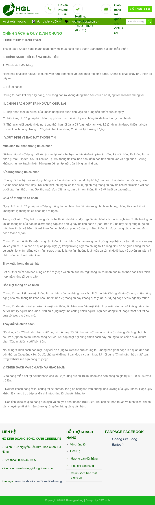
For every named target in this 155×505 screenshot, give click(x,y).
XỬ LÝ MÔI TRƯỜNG (15, 21)
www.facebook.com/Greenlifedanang (38, 481)
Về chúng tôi (78, 444)
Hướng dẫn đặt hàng (84, 458)
